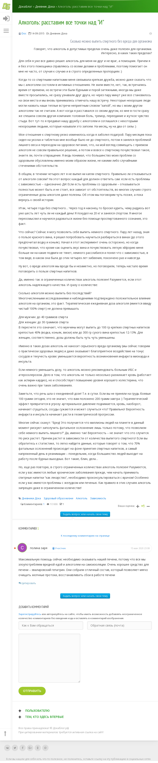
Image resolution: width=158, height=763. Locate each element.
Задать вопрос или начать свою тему (85, 514)
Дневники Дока (31, 498)
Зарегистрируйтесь (30, 614)
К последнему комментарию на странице (85, 535)
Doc (24, 33)
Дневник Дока (58, 33)
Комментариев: (33, 504)
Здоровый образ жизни (58, 498)
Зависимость (98, 498)
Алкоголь (81, 498)
